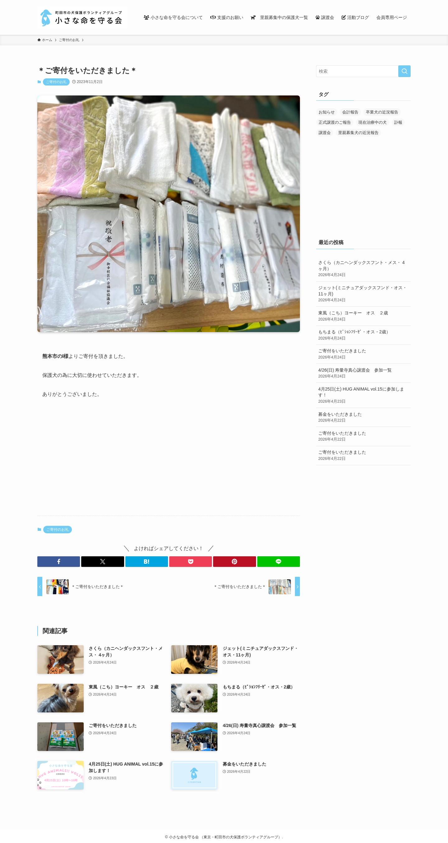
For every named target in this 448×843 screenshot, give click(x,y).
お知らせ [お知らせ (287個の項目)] (327, 112)
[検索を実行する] (404, 71)
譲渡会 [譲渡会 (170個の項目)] (325, 132)
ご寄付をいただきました (363, 354)
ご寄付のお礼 (56, 82)
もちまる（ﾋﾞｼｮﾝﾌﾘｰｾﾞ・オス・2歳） (363, 335)
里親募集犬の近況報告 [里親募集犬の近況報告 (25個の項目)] (358, 132)
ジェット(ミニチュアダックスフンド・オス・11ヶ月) (363, 294)
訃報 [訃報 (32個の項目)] (398, 122)
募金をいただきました (363, 418)
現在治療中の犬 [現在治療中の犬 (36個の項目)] (372, 122)
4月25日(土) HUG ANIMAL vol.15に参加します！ (363, 396)
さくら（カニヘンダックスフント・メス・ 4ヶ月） (363, 269)
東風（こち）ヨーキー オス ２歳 (363, 316)
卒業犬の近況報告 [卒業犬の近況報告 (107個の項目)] (382, 112)
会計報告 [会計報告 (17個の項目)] (350, 112)
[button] (58, 561)
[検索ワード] (363, 71)
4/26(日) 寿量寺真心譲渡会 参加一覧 (363, 373)
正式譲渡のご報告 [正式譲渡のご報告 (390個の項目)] (335, 122)
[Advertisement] (168, 462)
